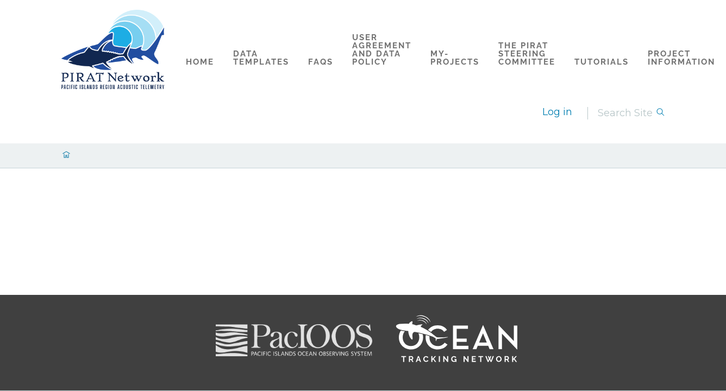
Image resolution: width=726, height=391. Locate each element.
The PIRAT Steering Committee (526, 54)
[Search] (626, 113)
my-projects (454, 58)
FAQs (320, 62)
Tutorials (601, 62)
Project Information (681, 58)
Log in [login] (557, 112)
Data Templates (261, 58)
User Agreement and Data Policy (381, 50)
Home (200, 62)
